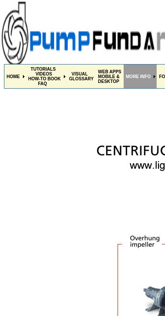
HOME (13, 76)
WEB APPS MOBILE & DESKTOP (109, 76)
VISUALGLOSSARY (81, 76)
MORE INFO (138, 76)
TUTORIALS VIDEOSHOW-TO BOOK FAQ (44, 76)
